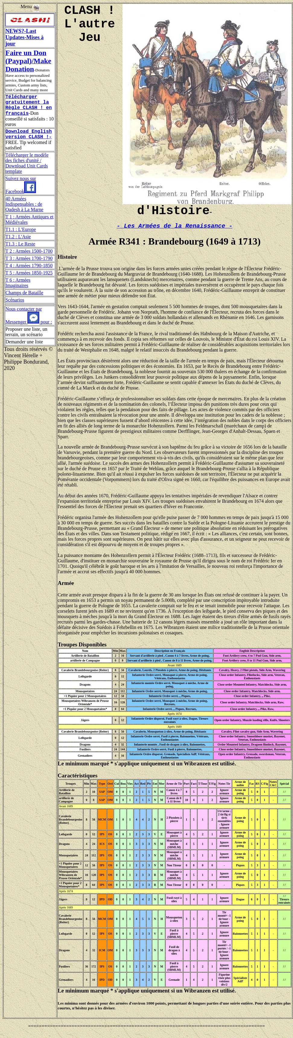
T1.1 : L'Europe (20, 236)
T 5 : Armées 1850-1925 (29, 279)
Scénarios (14, 306)
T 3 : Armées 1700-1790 (29, 265)
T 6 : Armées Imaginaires (17, 289)
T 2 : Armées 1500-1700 (29, 258)
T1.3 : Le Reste (20, 250)
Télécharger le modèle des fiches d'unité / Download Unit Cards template (27, 170)
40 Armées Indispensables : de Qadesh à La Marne (24, 211)
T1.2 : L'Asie (18, 243)
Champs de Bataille (24, 299)
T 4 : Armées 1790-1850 (29, 272)
